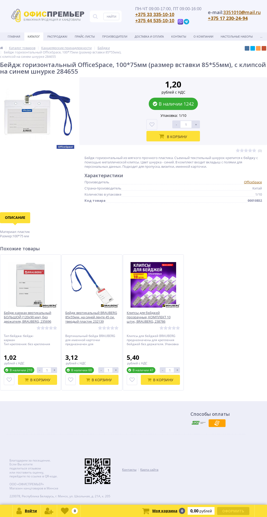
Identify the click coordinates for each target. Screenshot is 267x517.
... (261, 36)
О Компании (203, 36)
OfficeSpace (253, 182)
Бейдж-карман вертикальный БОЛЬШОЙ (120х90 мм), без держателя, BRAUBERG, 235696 (27, 317)
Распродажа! (57, 36)
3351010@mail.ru (242, 12)
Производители (114, 36)
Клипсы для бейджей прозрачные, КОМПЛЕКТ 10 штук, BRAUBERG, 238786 (148, 317)
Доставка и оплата (149, 36)
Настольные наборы (237, 36)
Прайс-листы (85, 36)
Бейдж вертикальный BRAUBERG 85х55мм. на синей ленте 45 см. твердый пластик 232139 (91, 317)
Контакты (178, 36)
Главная (14, 36)
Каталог (34, 36)
